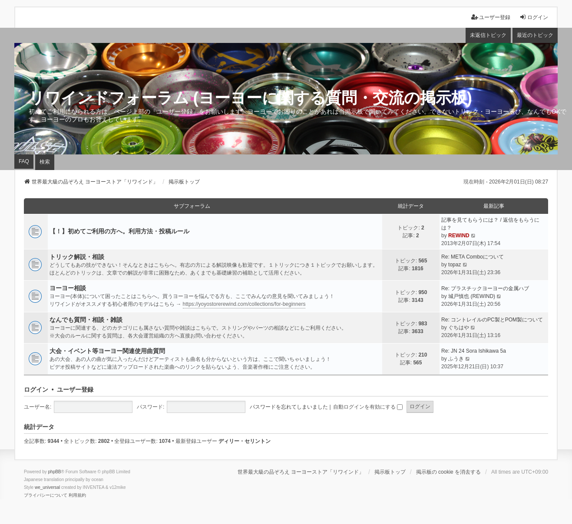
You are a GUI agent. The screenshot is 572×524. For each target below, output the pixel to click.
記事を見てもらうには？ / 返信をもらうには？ (490, 224)
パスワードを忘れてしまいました (289, 407)
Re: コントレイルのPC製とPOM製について (492, 320)
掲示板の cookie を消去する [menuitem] (448, 472)
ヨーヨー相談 (68, 288)
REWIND (459, 236)
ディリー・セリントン (244, 441)
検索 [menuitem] (45, 162)
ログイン (36, 389)
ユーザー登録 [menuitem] (490, 17)
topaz (454, 265)
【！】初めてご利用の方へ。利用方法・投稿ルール (119, 231)
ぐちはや (458, 327)
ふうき (456, 359)
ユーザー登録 (75, 389)
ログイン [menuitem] (533, 17)
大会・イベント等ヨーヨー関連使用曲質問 (107, 350)
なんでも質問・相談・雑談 (86, 319)
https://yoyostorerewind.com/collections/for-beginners (244, 304)
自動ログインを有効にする (368, 407)
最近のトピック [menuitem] (535, 35)
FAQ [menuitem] (24, 161)
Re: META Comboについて (472, 257)
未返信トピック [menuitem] (488, 35)
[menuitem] (45, 495)
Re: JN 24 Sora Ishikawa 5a (473, 351)
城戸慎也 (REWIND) (471, 296)
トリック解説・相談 (77, 256)
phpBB (54, 471)
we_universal (47, 487)
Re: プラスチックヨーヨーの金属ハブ (485, 288)
